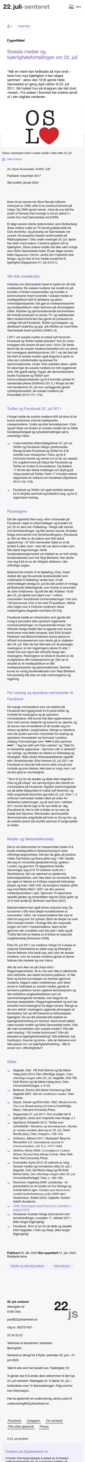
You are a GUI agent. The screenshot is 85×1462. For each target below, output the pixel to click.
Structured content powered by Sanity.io (31, 1457)
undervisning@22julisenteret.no (28, 1404)
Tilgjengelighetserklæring (22, 1449)
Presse (44, 1427)
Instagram (33, 1421)
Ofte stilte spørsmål (21, 1427)
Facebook (14, 1421)
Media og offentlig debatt (27, 1266)
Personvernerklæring (20, 1444)
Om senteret (54, 1421)
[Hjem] (26, 7)
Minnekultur (62, 1266)
